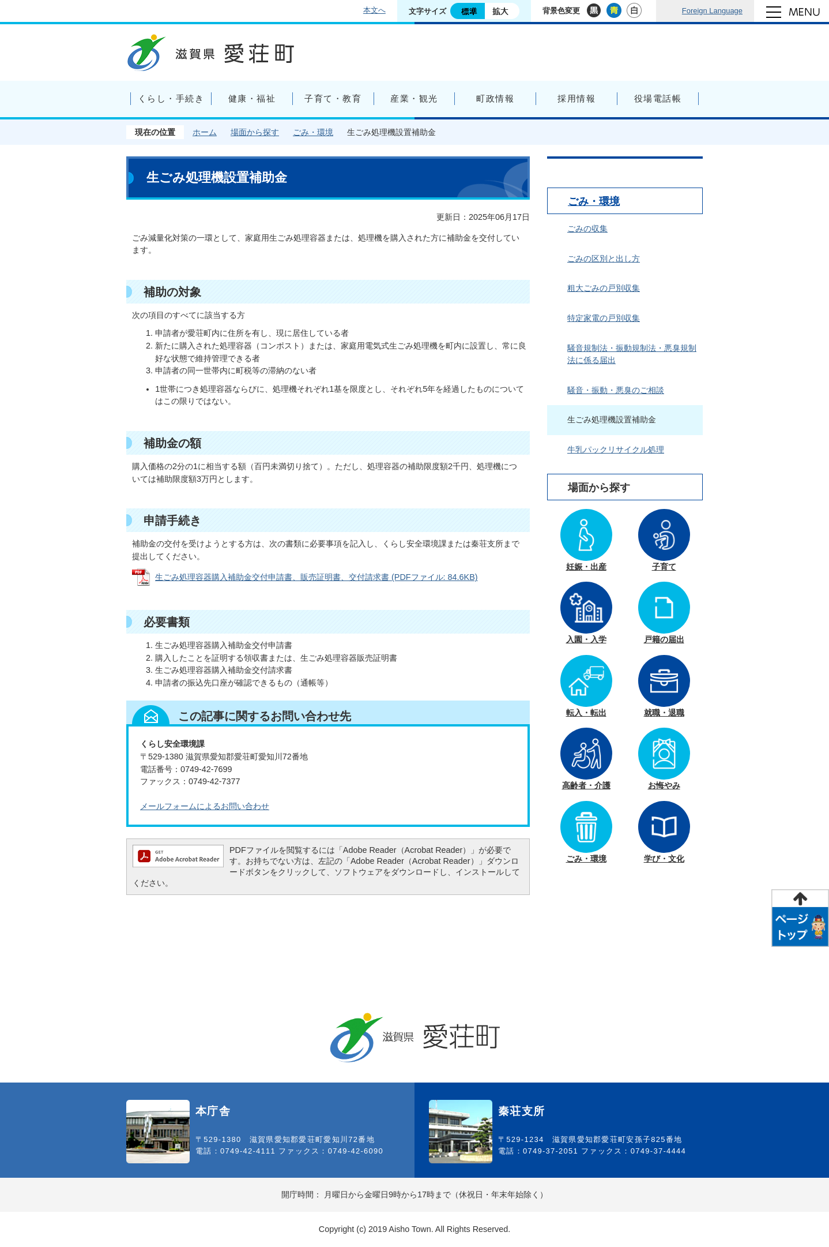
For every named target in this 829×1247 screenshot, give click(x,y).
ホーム (205, 132)
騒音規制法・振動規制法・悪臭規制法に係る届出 (631, 354)
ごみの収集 (587, 228)
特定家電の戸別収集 (603, 318)
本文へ (374, 10)
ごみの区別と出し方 (603, 258)
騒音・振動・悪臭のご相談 (615, 390)
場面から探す (255, 132)
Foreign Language (712, 10)
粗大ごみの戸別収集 (603, 288)
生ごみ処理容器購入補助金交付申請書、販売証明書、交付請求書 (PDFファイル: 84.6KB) (316, 577)
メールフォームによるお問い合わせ (204, 806)
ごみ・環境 (313, 132)
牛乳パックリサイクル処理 (615, 449)
